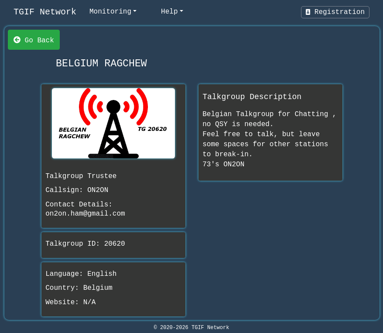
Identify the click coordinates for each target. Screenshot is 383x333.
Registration (335, 12)
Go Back (34, 40)
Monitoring (110, 12)
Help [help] (169, 12)
